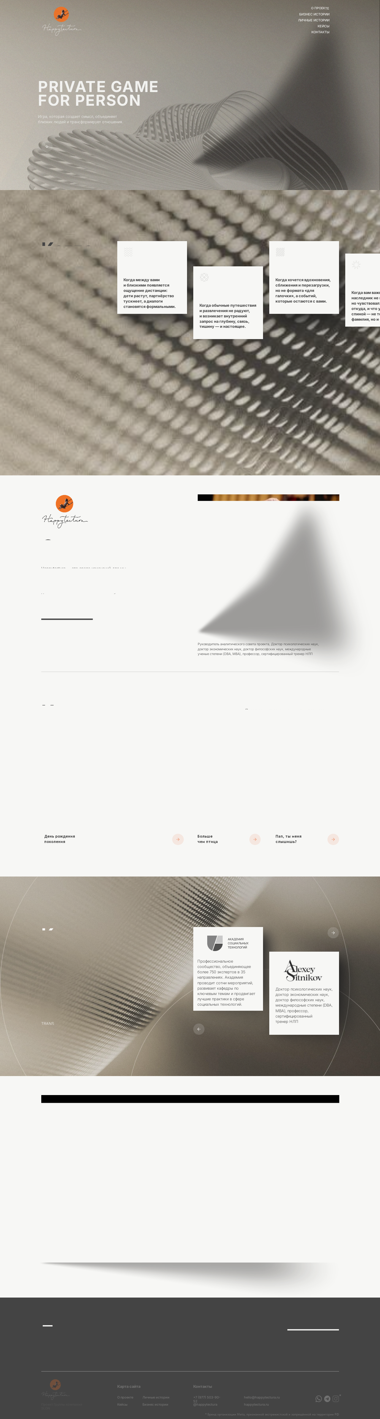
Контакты (320, 32)
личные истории (314, 20)
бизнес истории (314, 14)
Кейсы (324, 26)
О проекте (320, 8)
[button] (307, 788)
